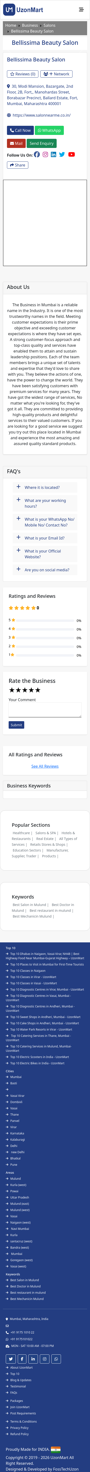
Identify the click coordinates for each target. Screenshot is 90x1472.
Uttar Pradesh (17, 1197)
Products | (50, 856)
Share (17, 165)
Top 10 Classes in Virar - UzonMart (31, 977)
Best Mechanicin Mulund (25, 1299)
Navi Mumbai (17, 1229)
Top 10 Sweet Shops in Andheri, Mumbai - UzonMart (43, 1017)
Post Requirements (21, 1413)
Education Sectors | (28, 850)
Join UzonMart (18, 1407)
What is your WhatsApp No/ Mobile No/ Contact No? (45, 521)
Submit (16, 725)
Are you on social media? (42, 569)
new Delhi (15, 1152)
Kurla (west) (16, 1185)
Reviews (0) (22, 74)
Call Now (20, 130)
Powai (12, 1191)
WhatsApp (49, 130)
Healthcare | (23, 833)
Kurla (12, 1235)
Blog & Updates (18, 1380)
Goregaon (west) (19, 1260)
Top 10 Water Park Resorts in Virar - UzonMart (39, 1029)
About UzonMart (19, 1367)
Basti (11, 1083)
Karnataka (15, 1133)
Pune (11, 1165)
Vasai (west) (16, 1266)
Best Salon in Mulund (22, 1280)
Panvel (12, 1121)
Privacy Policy (17, 1428)
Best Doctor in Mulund (23, 1286)
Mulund (13, 1179)
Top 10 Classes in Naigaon (25, 971)
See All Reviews (45, 766)
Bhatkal (13, 1158)
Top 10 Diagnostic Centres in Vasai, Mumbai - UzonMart (38, 998)
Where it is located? (38, 487)
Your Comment (22, 699)
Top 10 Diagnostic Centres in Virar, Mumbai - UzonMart (45, 989)
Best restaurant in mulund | (51, 910)
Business (30, 25)
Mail (16, 143)
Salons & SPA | (47, 833)
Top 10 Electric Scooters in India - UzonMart (37, 1057)
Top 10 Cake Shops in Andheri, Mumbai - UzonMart (42, 1023)
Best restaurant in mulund (26, 1293)
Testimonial (16, 1386)
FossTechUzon (65, 1469)
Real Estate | (46, 838)
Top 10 (12, 1374)
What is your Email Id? (40, 537)
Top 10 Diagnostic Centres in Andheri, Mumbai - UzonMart (40, 1008)
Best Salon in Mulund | (31, 904)
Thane (12, 1114)
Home (10, 25)
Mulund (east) (17, 1204)
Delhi (11, 1146)
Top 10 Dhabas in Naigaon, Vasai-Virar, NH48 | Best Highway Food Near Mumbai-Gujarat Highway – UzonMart (45, 956)
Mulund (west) (18, 1210)
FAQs (11, 1393)
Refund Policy (17, 1434)
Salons (49, 25)
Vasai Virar (15, 1096)
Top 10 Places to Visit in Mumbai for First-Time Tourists (45, 964)
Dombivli (14, 1102)
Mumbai (14, 1077)
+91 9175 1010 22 (22, 1332)
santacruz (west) (19, 1241)
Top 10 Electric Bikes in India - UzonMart (35, 1063)
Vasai (11, 1108)
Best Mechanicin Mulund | (33, 916)
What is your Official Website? (38, 552)
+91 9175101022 (21, 1339)
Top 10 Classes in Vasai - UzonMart (31, 983)
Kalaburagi (15, 1140)
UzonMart (59, 1457)
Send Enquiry (42, 143)
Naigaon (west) (18, 1222)
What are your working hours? (41, 502)
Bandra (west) (17, 1248)
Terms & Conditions (21, 1421)
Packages (14, 1401)
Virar (11, 1127)
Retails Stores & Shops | (49, 844)
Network (56, 74)
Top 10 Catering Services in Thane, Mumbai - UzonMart (38, 1038)
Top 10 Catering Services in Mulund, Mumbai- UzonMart (39, 1048)
